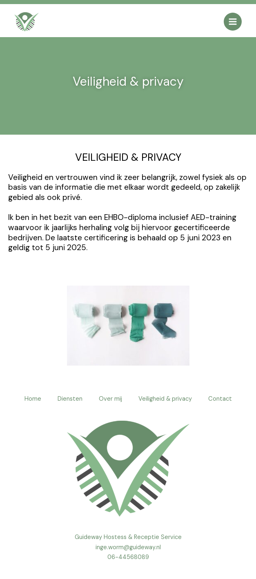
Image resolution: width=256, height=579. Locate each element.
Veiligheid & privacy (165, 399)
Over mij (110, 399)
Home (32, 399)
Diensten (70, 399)
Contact (220, 399)
